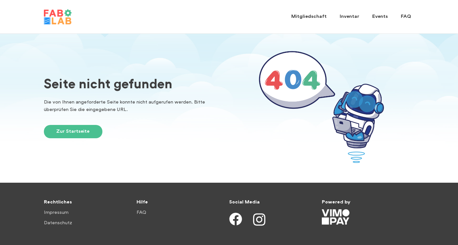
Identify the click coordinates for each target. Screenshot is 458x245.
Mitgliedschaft (309, 16)
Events (380, 16)
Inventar (349, 16)
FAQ (406, 16)
